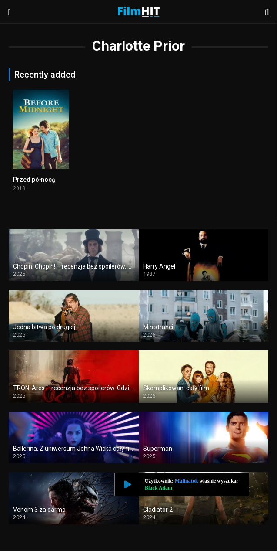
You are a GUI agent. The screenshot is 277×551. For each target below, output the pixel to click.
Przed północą (34, 179)
